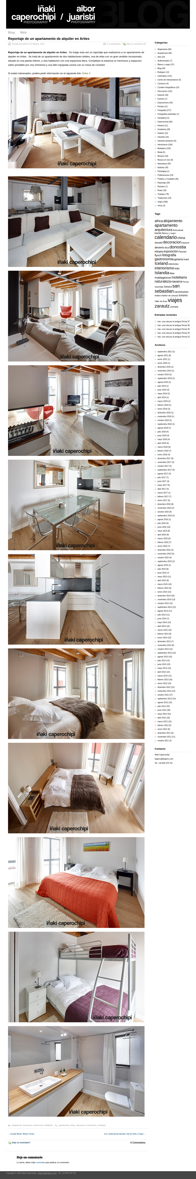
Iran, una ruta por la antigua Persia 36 (174, 325)
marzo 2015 (163, 584)
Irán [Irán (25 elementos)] (177, 268)
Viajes (160, 202)
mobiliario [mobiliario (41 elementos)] (179, 277)
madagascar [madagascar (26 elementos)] (163, 277)
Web (23, 32)
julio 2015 (162, 569)
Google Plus (187, 33)
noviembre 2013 (164, 645)
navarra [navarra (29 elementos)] (177, 281)
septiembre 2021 (165, 352)
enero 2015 (162, 592)
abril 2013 (162, 672)
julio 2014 (162, 615)
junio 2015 (162, 573)
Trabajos (161, 194)
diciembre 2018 (164, 413)
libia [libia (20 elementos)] (172, 273)
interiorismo (92, 1125)
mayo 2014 (162, 622)
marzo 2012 (163, 721)
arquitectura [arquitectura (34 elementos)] (163, 230)
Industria (161, 137)
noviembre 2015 (164, 554)
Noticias (161, 167)
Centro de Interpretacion (168, 80)
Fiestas (161, 106)
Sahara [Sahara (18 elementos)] (168, 286)
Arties (72, 1125)
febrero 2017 (163, 497)
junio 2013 (162, 664)
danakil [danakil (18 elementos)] (159, 242)
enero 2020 (162, 363)
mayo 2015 (162, 577)
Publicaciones (163, 175)
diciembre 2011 (164, 733)
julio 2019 (162, 386)
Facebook (162, 33)
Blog (11, 32)
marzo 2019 (163, 401)
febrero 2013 (163, 680)
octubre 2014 (163, 603)
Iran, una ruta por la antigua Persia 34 (174, 333)
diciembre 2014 (164, 596)
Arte (159, 57)
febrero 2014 (163, 634)
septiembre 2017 (165, 470)
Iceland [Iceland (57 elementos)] (161, 263)
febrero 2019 (163, 405)
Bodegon (161, 72)
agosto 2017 (163, 474)
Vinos (160, 206)
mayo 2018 (162, 439)
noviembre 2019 (164, 371)
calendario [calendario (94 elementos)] (166, 237)
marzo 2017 (163, 493)
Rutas (160, 190)
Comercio (162, 84)
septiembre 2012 (165, 699)
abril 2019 (162, 397)
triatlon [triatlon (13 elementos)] (158, 295)
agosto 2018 (163, 428)
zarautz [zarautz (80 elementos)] (162, 305)
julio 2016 (162, 523)
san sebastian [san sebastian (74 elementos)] (167, 289)
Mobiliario (49, 1125)
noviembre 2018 (164, 416)
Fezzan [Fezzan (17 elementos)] (182, 251)
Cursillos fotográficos (166, 87)
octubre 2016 (163, 512)
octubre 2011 (163, 741)
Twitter (168, 33)
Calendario (162, 76)
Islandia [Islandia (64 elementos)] (162, 272)
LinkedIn (174, 33)
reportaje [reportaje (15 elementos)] (159, 287)
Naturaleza (162, 164)
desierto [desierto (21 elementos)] (159, 247)
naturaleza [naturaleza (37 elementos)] (163, 281)
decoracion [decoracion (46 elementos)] (172, 242)
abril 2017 (162, 489)
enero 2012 (162, 729)
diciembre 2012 (164, 687)
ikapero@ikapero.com (164, 759)
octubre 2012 (163, 695)
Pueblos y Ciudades (166, 179)
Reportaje (162, 183)
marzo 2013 (163, 676)
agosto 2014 (163, 611)
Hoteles (161, 133)
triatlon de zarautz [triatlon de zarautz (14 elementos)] (169, 295)
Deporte (161, 95)
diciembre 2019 (164, 367)
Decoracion (28, 1125)
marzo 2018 (163, 447)
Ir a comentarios (114, 44)
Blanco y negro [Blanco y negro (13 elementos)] (169, 233)
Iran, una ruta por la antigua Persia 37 (174, 321)
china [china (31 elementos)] (181, 238)
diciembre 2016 (164, 504)
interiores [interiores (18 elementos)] (173, 264)
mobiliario (102, 1125)
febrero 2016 (163, 542)
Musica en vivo (164, 160)
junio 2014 (162, 619)
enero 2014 (162, 638)
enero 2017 (162, 500)
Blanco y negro (164, 64)
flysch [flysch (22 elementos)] (158, 255)
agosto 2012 (163, 702)
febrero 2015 (163, 588)
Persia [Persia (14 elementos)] (186, 282)
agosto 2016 (163, 519)
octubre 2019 (163, 374)
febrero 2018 (163, 451)
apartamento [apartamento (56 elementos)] (166, 225)
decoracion (81, 1125)
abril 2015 (162, 580)
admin (25, 44)
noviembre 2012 (164, 691)
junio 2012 (162, 710)
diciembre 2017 (164, 458)
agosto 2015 (163, 565)
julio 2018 (162, 432)
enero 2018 (162, 455)
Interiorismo (39, 1125)
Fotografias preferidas (167, 114)
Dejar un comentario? (21, 1142)
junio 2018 (162, 435)
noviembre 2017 (164, 462)
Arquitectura (163, 53)
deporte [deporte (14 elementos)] (185, 243)
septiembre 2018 (165, 424)
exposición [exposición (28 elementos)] (170, 251)
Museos (161, 156)
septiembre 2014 (165, 607)
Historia (161, 125)
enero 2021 (162, 359)
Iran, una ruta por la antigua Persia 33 (174, 337)
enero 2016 (162, 546)
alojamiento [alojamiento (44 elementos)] (172, 221)
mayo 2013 (162, 668)
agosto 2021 (163, 355)
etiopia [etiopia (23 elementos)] (159, 251)
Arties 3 (86, 73)
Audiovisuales (163, 61)
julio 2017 (162, 477)
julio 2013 (162, 660)
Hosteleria (162, 129)
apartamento (64, 1125)
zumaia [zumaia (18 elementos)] (174, 306)
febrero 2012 (163, 725)
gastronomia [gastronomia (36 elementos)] (164, 259)
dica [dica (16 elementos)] (167, 247)
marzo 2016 (163, 538)
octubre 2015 (163, 558)
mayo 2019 (162, 394)
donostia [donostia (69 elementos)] (177, 246)
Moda (160, 152)
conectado (40, 1162)
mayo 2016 (162, 531)
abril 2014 (162, 626)
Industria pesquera (165, 141)
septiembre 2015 (165, 561)
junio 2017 (162, 481)
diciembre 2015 (164, 550)
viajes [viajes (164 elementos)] (175, 300)
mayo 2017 (162, 485)
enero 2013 (162, 683)
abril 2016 (162, 535)
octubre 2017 (163, 466)
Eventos (161, 99)
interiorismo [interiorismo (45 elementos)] (164, 268)
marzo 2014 (163, 630)
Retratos (161, 187)
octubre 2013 (163, 649)
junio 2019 (162, 390)
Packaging (162, 171)
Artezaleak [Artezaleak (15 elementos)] (178, 230)
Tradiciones (162, 198)
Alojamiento (17, 1125)
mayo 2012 (162, 714)
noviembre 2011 (164, 737)
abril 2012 (162, 718)
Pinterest (181, 33)
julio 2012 (162, 706)
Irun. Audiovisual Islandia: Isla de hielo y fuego (125, 1134)
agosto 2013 (163, 657)
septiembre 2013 (165, 653)
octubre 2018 (163, 420)
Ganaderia (162, 118)
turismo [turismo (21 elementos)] (183, 295)
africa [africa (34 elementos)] (159, 221)
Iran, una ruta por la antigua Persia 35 (174, 329)
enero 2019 (162, 409)
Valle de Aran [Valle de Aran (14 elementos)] (161, 301)
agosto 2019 (163, 382)
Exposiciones (163, 103)
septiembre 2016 (165, 516)
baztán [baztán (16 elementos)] (158, 233)
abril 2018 (162, 443)
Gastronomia (163, 122)
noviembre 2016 (164, 508)
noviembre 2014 (164, 599)
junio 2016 (162, 527)
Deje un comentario (134, 44)
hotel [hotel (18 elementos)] (186, 259)
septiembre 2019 (165, 378)
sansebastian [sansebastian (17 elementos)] (181, 292)
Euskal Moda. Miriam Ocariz (21, 1134)
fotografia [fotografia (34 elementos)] (169, 255)
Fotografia (162, 110)
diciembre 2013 (164, 641)
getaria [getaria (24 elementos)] (178, 259)
